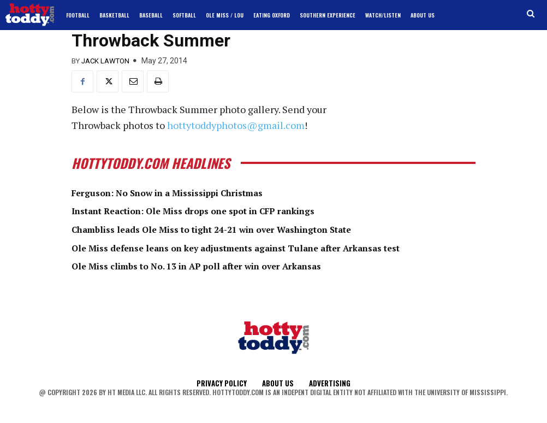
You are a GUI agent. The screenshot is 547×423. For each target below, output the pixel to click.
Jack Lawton (105, 60)
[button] (531, 14)
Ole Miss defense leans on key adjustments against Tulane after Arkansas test (263, 247)
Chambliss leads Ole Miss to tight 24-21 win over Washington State (235, 229)
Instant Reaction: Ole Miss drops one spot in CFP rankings (215, 210)
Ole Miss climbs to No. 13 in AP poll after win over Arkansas (217, 265)
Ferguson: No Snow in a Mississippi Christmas (184, 192)
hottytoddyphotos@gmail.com (236, 125)
